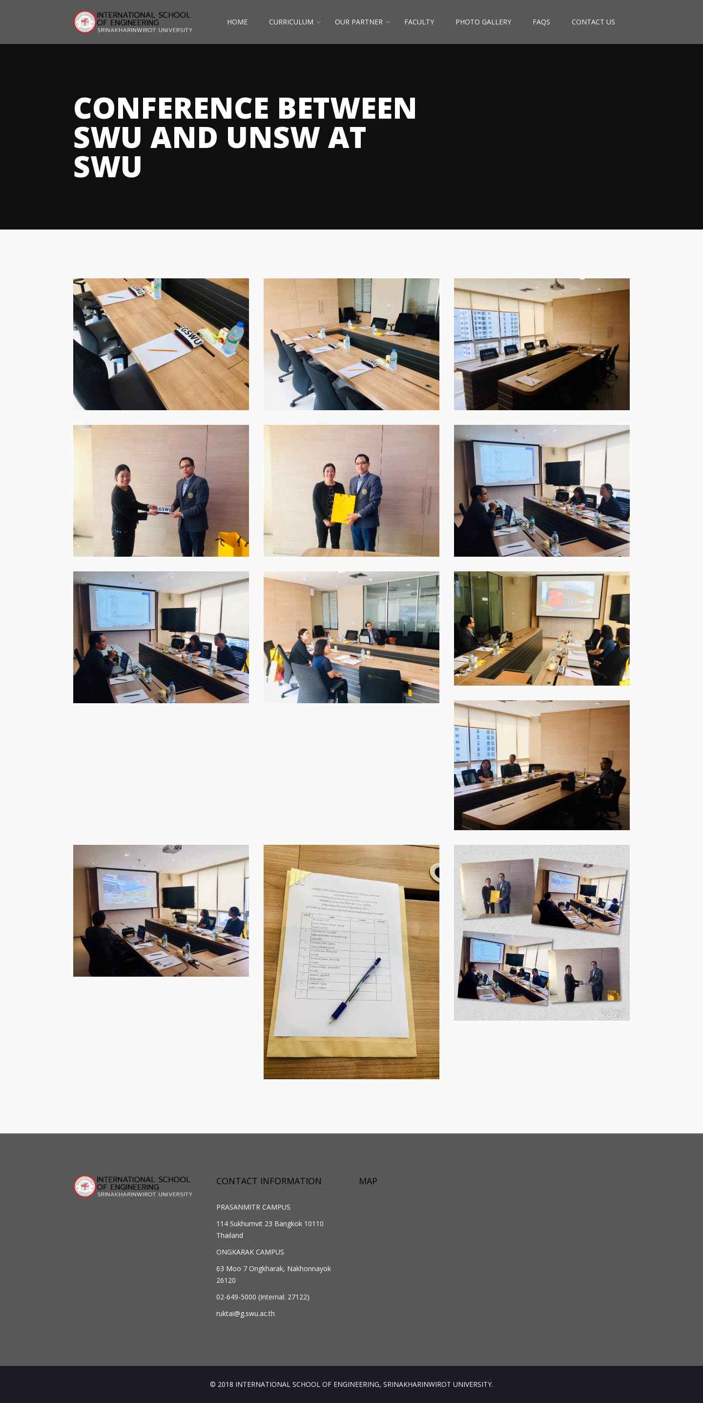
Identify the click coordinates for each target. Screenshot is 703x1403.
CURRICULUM (291, 21)
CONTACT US (593, 21)
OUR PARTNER (359, 21)
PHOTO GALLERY (483, 21)
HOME (237, 21)
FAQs (541, 21)
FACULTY (419, 21)
